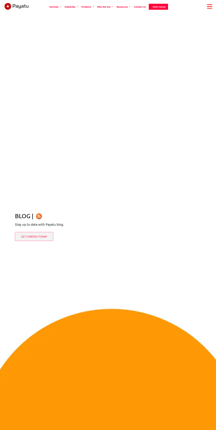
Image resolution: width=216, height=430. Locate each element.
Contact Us (140, 6)
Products (87, 7)
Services (55, 7)
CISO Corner (159, 6)
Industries (71, 7)
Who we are (105, 7)
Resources (124, 7)
